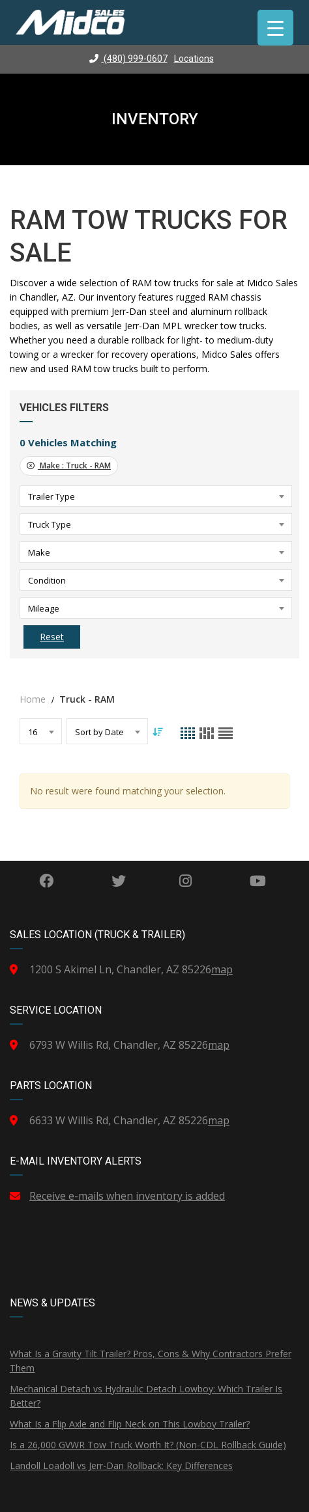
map (222, 969)
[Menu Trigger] (275, 28)
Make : (69, 465)
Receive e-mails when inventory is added (127, 1196)
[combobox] (156, 496)
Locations (194, 58)
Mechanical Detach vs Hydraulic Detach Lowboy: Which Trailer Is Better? (146, 1396)
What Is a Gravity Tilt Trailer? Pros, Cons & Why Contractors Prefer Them (150, 1360)
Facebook (46, 880)
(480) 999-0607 (128, 58)
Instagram (185, 880)
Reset (52, 636)
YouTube (258, 880)
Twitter (118, 880)
